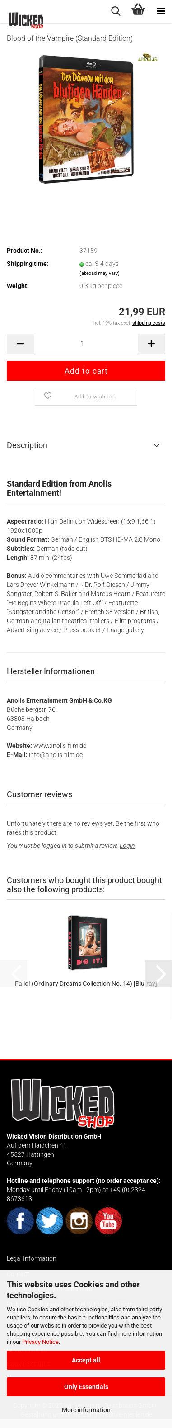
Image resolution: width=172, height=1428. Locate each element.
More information (86, 1410)
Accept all (86, 1360)
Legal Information (31, 1258)
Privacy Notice (40, 1341)
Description (27, 445)
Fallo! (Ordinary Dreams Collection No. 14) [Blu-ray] (86, 983)
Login (127, 845)
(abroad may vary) (99, 273)
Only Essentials (86, 1386)
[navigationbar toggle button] (160, 11)
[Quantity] (86, 344)
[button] (20, 344)
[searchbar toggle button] (115, 11)
